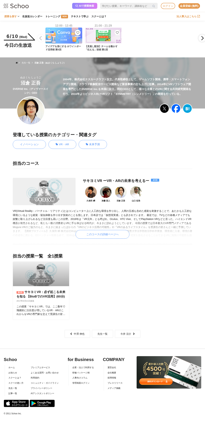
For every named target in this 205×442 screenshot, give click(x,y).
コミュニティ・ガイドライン (45, 383)
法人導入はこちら (188, 16)
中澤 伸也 (77, 334)
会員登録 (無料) (189, 5)
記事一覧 (12, 393)
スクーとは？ (98, 16)
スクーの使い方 (16, 383)
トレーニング (56, 16)
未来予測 (93, 144)
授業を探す (11, 16)
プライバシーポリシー (41, 388)
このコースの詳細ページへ (102, 234)
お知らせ (12, 372)
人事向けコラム (79, 377)
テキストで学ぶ (79, 16)
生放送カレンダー (32, 16)
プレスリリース (115, 383)
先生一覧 (102, 333)
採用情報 (112, 377)
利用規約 (35, 377)
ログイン (168, 5)
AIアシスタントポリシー (42, 393)
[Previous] (41, 38)
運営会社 (112, 367)
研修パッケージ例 (81, 372)
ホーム (11, 367)
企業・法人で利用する (83, 367)
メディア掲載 (114, 388)
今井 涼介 (127, 334)
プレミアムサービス (40, 367)
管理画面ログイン (81, 383)
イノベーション (29, 144)
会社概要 (112, 372)
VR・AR (62, 144)
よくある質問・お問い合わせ (45, 372)
